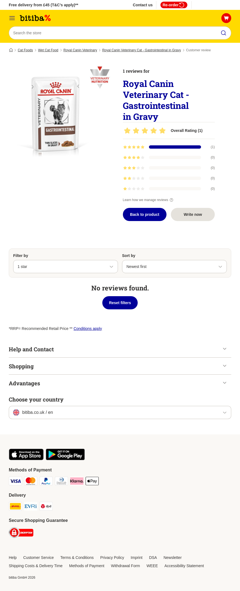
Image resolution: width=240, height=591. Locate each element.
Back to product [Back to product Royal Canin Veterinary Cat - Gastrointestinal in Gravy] (144, 214)
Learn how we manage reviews (149, 200)
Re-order (174, 5)
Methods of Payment (86, 566)
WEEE (152, 566)
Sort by (128, 255)
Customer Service (38, 557)
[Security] (21, 533)
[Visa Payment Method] (15, 482)
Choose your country (36, 399)
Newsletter (172, 557)
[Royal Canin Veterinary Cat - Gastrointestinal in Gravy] (61, 114)
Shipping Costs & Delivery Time (36, 566)
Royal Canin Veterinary (80, 50)
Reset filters (120, 303)
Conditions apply (88, 328)
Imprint (137, 557)
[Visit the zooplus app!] (26, 459)
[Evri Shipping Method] (30, 507)
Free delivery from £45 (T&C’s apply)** (43, 5)
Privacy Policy (112, 557)
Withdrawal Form (125, 566)
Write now (193, 214)
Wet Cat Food (48, 50)
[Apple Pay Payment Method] (92, 482)
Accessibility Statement (184, 566)
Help (13, 557)
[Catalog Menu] (12, 18)
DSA (153, 557)
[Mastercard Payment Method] (30, 482)
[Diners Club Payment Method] (61, 482)
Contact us (143, 5)
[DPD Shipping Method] (46, 507)
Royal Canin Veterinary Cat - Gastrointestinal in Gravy (141, 50)
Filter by (20, 255)
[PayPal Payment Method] (46, 482)
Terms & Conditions (77, 557)
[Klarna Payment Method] (76, 482)
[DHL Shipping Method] (15, 507)
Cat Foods (25, 50)
